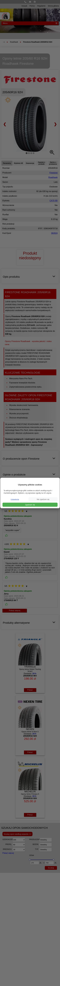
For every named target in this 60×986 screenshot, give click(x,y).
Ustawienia (15, 499)
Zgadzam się (30, 505)
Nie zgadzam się (43, 499)
